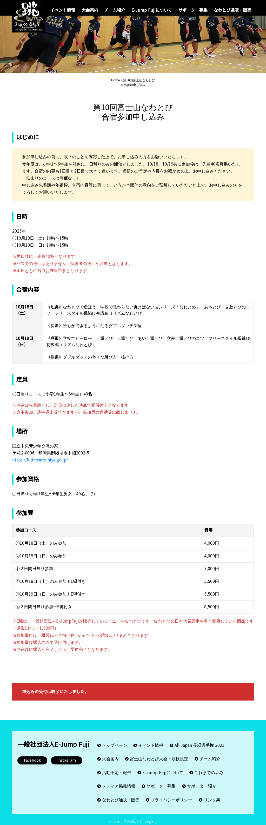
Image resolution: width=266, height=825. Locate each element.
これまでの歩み (208, 773)
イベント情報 (62, 10)
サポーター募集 (193, 10)
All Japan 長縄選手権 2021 (199, 749)
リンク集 (212, 796)
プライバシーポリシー (171, 796)
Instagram (66, 765)
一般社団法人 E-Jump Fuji (139, 817)
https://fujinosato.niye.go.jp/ (40, 465)
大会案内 (90, 10)
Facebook (32, 765)
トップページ (114, 749)
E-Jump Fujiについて (151, 10)
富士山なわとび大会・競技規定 (159, 761)
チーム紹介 (114, 10)
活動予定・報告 (116, 773)
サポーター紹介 (201, 784)
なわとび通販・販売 (232, 10)
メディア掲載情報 (118, 784)
